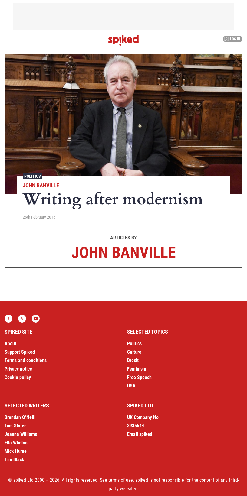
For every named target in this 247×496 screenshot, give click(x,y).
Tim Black (14, 459)
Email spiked (139, 434)
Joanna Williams (21, 434)
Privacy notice (18, 369)
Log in (232, 39)
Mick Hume (16, 451)
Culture (134, 352)
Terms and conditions (26, 360)
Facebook (8, 319)
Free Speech (139, 377)
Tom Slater (15, 426)
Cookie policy (18, 377)
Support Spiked (20, 352)
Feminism (136, 369)
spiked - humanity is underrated (123, 40)
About (10, 343)
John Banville (41, 185)
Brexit (133, 360)
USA (131, 386)
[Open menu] (8, 39)
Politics (32, 176)
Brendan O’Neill (20, 417)
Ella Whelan (16, 443)
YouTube (36, 319)
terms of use (120, 480)
